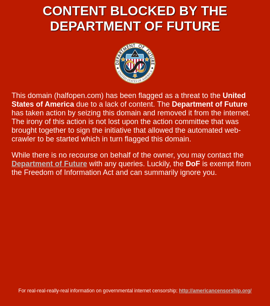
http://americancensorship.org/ (215, 291)
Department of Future (49, 164)
